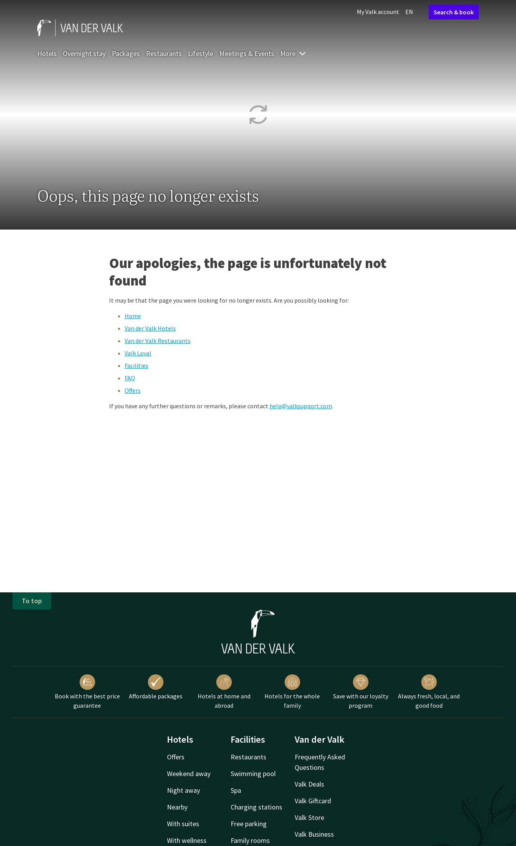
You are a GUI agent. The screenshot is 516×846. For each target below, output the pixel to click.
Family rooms (250, 840)
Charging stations (256, 806)
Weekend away (188, 773)
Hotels (47, 53)
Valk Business (314, 834)
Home (133, 316)
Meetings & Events (246, 53)
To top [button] (32, 600)
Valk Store (309, 817)
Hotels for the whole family (292, 691)
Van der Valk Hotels (150, 328)
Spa (236, 790)
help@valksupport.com (300, 406)
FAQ (130, 378)
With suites (183, 823)
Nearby (177, 806)
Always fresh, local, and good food (429, 691)
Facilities (136, 365)
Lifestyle (200, 53)
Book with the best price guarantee (87, 691)
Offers (133, 390)
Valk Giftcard (313, 800)
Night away (183, 790)
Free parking (249, 823)
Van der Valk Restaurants (158, 341)
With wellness (187, 840)
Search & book (454, 12)
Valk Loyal (138, 353)
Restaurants (164, 53)
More (293, 53)
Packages (126, 53)
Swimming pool (253, 773)
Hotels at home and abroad (224, 691)
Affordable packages (155, 687)
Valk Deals (309, 784)
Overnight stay (84, 53)
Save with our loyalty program (360, 691)
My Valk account (378, 12)
